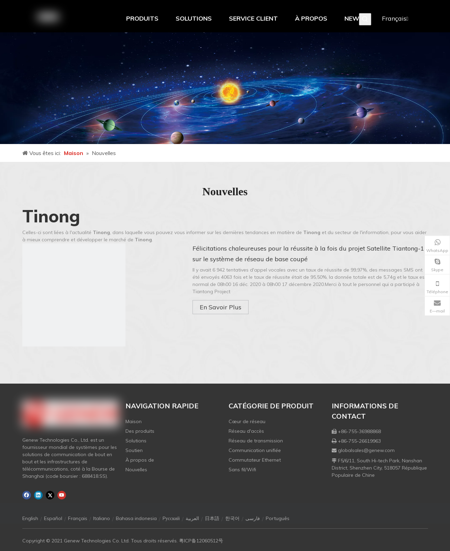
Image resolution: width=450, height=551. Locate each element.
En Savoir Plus (220, 307)
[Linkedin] (38, 495)
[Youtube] (61, 495)
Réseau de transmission (256, 441)
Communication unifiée (255, 450)
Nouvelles (136, 469)
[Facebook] (26, 495)
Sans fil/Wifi (242, 469)
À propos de (139, 460)
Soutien (134, 450)
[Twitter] (50, 495)
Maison (133, 421)
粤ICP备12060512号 (201, 541)
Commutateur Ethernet (255, 460)
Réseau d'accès (246, 431)
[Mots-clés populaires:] (365, 19)
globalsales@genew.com (366, 450)
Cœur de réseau (247, 421)
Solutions (135, 441)
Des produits (139, 431)
